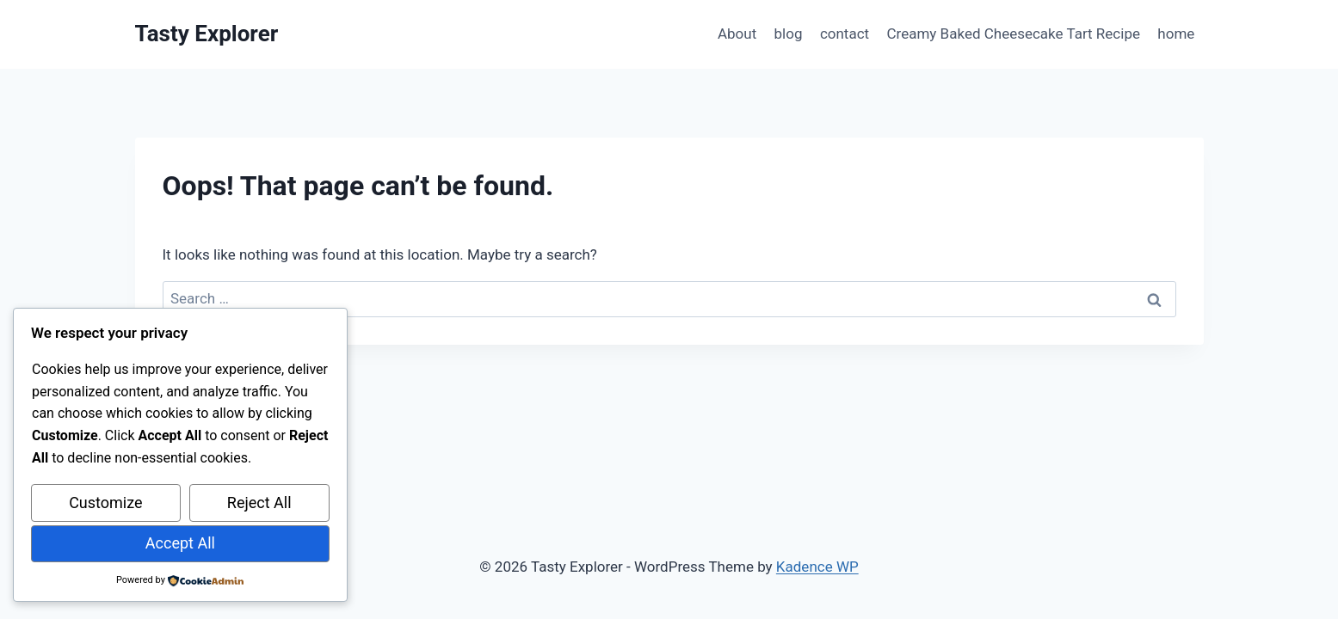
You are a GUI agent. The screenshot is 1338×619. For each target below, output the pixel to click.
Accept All (180, 543)
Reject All (259, 502)
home (1175, 33)
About (737, 33)
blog (788, 33)
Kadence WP (817, 566)
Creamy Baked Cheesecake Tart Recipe (1013, 33)
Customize (105, 502)
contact (844, 33)
